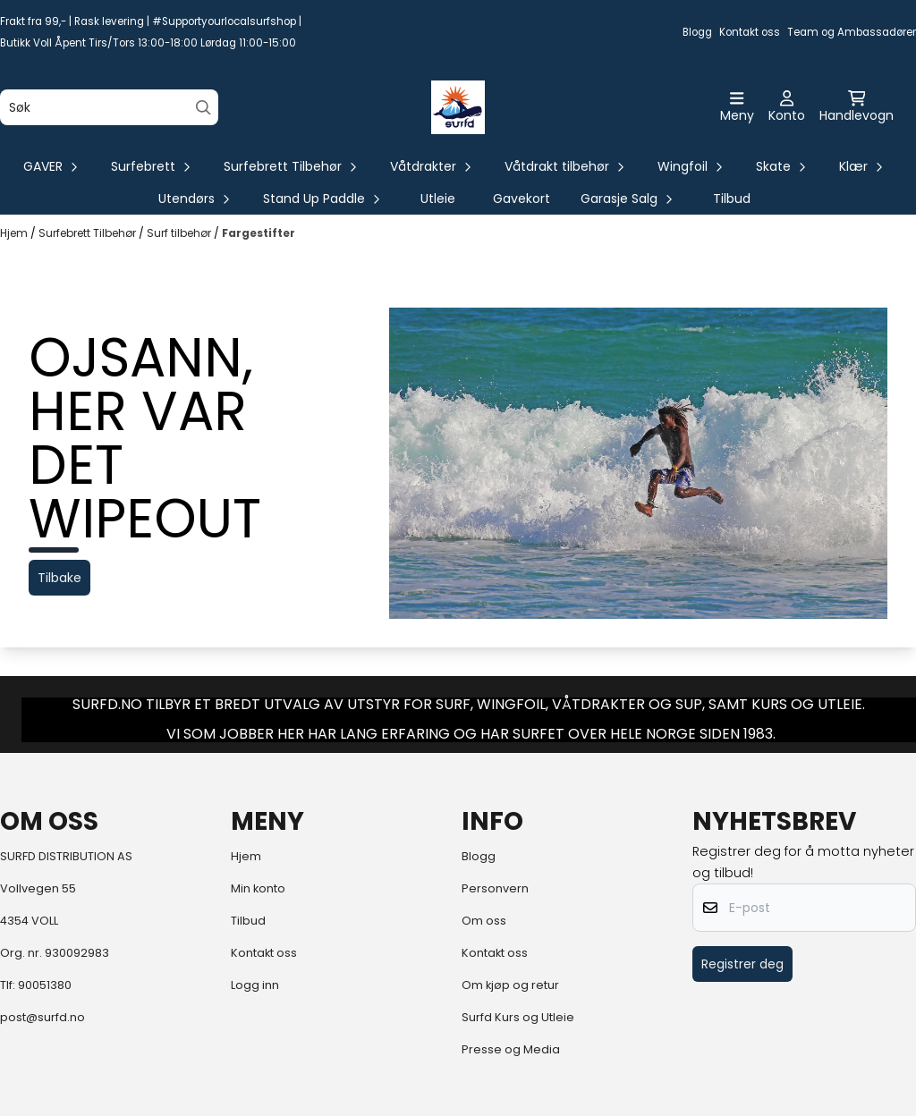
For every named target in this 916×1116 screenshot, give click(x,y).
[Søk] (109, 107)
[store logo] (458, 107)
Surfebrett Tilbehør (88, 233)
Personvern (495, 888)
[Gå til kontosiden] (786, 107)
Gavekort (521, 198)
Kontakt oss (749, 32)
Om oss (484, 920)
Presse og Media (511, 1049)
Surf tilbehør (180, 233)
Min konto (258, 888)
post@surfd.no (42, 1017)
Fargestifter (258, 233)
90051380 (45, 985)
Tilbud (732, 198)
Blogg (697, 32)
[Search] (203, 108)
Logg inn (255, 985)
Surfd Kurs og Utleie (518, 1017)
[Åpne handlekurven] (856, 107)
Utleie (437, 198)
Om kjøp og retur (510, 985)
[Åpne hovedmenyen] (737, 107)
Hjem (15, 233)
